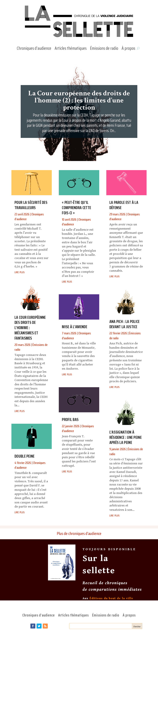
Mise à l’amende (74, 327)
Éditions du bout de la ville (111, 598)
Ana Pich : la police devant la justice (124, 324)
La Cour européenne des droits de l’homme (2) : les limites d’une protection (79, 100)
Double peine (25, 456)
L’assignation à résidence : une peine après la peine (125, 437)
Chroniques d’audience (34, 49)
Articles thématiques (71, 49)
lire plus (20, 272)
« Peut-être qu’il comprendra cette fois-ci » (76, 207)
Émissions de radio (104, 49)
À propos (128, 49)
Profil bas (70, 419)
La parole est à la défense (123, 205)
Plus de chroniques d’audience (79, 533)
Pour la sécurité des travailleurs (31, 205)
